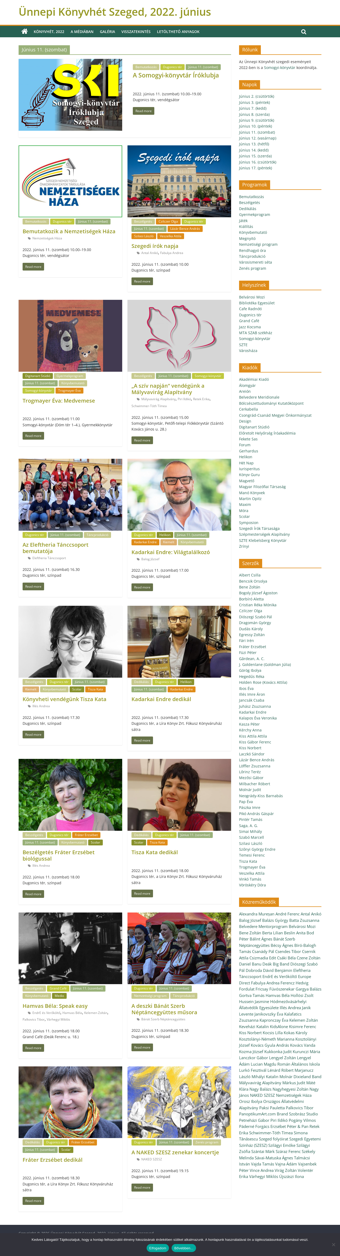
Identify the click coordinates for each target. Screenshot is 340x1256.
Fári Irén (246, 640)
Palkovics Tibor (34, 1019)
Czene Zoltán (308, 957)
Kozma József (251, 1051)
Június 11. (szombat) (203, 67)
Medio (59, 995)
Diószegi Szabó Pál (255, 616)
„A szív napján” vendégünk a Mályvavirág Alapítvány (168, 389)
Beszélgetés (143, 221)
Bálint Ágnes (261, 939)
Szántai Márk (263, 1151)
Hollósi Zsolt (302, 995)
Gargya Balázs (308, 989)
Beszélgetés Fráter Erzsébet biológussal (59, 855)
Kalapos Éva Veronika (258, 718)
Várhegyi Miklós (58, 1019)
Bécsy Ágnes (282, 945)
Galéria (107, 31)
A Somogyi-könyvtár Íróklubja (176, 75)
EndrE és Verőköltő (46, 1012)
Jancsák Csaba (251, 700)
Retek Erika (201, 399)
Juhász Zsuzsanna (255, 706)
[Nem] (333, 1244)
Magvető (246, 480)
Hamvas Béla (72, 1012)
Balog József (150, 559)
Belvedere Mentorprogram (263, 926)
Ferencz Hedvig (294, 982)
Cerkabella (248, 409)
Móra (243, 510)
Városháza (248, 350)
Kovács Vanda (302, 1045)
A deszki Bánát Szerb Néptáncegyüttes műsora (164, 1009)
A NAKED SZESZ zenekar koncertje (175, 1152)
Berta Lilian (272, 932)
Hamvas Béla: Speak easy (55, 1005)
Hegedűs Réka (251, 676)
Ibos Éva (246, 688)
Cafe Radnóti (250, 308)
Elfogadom (157, 1248)
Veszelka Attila (170, 236)
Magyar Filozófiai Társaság (262, 486)
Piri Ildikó (184, 399)
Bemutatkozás (146, 67)
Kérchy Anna (250, 730)
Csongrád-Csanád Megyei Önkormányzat (275, 415)
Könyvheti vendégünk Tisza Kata (65, 699)
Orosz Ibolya (250, 1101)
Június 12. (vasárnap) (257, 138)
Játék (243, 220)
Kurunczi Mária (306, 1051)
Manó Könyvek (252, 492)
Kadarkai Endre (145, 542)
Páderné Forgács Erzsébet (262, 1126)
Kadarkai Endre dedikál (161, 699)
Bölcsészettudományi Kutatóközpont (271, 403)
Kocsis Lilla (273, 1032)
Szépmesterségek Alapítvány (264, 534)
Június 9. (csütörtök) (256, 120)
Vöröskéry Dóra (252, 884)
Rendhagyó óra (252, 250)
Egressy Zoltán (252, 634)
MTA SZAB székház (255, 332)
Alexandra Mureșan (256, 914)
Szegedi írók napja (154, 245)
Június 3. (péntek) (254, 102)
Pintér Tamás (250, 819)
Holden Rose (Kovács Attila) (263, 682)
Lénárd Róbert (280, 1070)
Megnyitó (247, 238)
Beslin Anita (294, 932)
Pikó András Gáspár (256, 813)
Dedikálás (141, 682)
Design (245, 421)
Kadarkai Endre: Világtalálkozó (170, 552)
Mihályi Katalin (265, 1076)
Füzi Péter (248, 652)
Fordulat (246, 989)
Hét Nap (246, 462)
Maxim (245, 504)
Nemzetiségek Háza (47, 238)
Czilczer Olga (168, 221)
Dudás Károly (251, 628)
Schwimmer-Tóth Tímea (149, 406)
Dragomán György (255, 622)
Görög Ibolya (250, 670)
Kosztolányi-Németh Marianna (266, 1039)
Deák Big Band (275, 964)
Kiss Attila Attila (253, 736)
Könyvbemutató (72, 383)
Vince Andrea (262, 1170)
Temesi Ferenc (252, 855)
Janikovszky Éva (268, 1014)
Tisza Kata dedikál (154, 852)
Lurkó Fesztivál (252, 1070)
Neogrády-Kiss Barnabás (261, 795)
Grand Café (58, 988)
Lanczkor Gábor (253, 1057)
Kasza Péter (249, 724)
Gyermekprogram (70, 376)
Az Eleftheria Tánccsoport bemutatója (55, 548)
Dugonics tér (172, 67)
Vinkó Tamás (250, 879)
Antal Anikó (149, 253)
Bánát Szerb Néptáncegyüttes (163, 1019)
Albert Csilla (250, 575)
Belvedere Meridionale (259, 397)
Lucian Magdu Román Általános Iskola (285, 1064)
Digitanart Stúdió (37, 376)
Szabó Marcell (251, 837)
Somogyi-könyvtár (38, 390)
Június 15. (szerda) (255, 155)
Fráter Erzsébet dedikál (53, 1159)
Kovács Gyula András (270, 1045)
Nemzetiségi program (150, 995)
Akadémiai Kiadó (254, 379)
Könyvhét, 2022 (49, 31)
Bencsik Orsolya (253, 581)
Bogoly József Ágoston (258, 592)
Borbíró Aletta (251, 599)
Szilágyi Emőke (281, 1145)
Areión (245, 391)
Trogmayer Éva (69, 390)
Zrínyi (244, 546)
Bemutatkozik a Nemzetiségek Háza (69, 231)
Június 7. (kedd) (252, 108)
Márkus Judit (293, 1082)
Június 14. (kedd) (254, 150)
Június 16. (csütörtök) (257, 162)
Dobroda (254, 970)
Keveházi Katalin (254, 1026)
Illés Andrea (41, 706)
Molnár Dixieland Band (300, 1076)
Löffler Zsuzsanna (254, 765)
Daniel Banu (250, 964)
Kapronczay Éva (274, 1020)
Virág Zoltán (286, 1170)
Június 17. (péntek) (255, 167)
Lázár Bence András (185, 228)
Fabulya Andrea (171, 253)
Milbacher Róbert (254, 783)
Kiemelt (168, 542)
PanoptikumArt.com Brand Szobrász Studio (278, 1113)
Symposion (248, 522)
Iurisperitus (249, 468)
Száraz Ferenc (288, 1151)
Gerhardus (248, 450)
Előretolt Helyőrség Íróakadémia (267, 433)
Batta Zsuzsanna (304, 920)
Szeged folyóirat (273, 1139)
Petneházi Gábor (254, 1120)
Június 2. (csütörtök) (256, 96)
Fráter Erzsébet (86, 835)
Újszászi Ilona (291, 1176)
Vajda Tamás (262, 1164)
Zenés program (207, 1142)
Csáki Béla (286, 957)
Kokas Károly (295, 1032)
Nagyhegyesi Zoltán (290, 1089)
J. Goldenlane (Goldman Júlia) (265, 664)
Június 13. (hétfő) (254, 143)
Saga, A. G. (248, 825)
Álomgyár (247, 385)
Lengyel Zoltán (282, 1057)
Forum (244, 444)
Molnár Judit (250, 789)
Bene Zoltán (249, 587)
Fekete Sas (248, 438)
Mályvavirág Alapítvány (158, 399)
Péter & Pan (297, 1126)
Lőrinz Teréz (250, 771)
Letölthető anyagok (178, 31)
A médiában (82, 31)
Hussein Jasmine (254, 1001)
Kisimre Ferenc (302, 1026)
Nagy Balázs (260, 1089)
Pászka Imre (249, 807)
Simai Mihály (250, 831)
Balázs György (275, 920)
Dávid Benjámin (277, 970)
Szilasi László (144, 236)
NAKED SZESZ (151, 1159)
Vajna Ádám (286, 1164)
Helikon (165, 535)
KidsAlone (279, 1026)
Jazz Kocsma (250, 326)
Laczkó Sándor (252, 753)
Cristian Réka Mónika (258, 604)
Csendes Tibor (288, 951)
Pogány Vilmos (302, 1120)
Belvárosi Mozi (252, 297)
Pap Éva (246, 801)
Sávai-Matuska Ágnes (274, 1157)
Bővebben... (183, 1248)
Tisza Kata (95, 689)
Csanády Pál (263, 951)
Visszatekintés (136, 31)
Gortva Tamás (252, 995)
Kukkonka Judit (278, 1051)
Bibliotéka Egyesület (257, 302)
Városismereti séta (255, 262)
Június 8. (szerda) (254, 114)
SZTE (243, 344)
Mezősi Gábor (251, 777)
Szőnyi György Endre (257, 849)
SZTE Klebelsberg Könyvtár (263, 540)
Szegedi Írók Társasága (259, 528)
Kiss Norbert (250, 747)
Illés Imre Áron (252, 694)
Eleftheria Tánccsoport (49, 558)
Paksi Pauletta (272, 1107)
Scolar (77, 689)
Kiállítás (246, 226)
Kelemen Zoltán (95, 1012)
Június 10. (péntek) (255, 126)
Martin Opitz (250, 498)
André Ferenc (287, 914)
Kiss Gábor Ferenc (255, 741)
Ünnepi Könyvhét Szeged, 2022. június (115, 11)
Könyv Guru (249, 474)
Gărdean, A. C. (252, 658)
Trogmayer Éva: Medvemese (59, 400)
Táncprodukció (97, 535)
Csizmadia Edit (262, 957)
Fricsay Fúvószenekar (275, 989)
